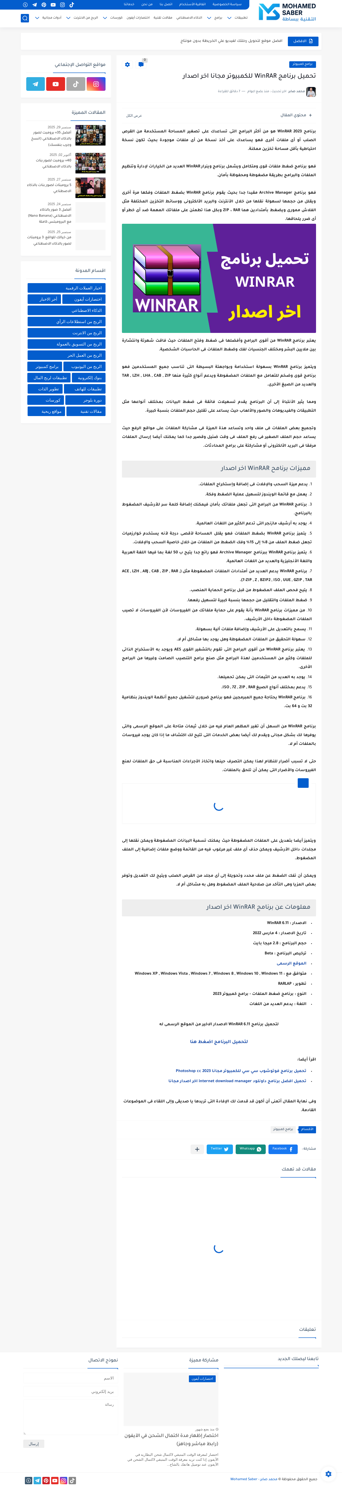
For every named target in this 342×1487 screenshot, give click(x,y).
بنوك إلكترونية (90, 377)
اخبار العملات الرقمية (84, 288)
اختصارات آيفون (138, 18)
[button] (283, 1149)
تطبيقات (241, 18)
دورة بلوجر (92, 400)
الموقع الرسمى (291, 964)
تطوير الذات (48, 389)
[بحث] (25, 18)
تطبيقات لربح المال (50, 377)
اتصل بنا (166, 5)
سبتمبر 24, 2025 (59, 204)
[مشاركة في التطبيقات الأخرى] (197, 1149)
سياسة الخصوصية (227, 5)
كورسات (116, 18)
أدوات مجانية (51, 18)
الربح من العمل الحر (85, 355)
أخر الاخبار (48, 299)
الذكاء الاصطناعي (189, 18)
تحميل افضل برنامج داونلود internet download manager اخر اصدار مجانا (237, 1081)
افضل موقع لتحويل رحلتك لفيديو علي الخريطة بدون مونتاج (231, 41)
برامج (218, 18)
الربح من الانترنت (86, 18)
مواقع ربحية (52, 411)
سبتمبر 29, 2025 (59, 127)
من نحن (147, 5)
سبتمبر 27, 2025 (59, 179)
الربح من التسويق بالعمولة (79, 344)
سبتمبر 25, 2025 (59, 232)
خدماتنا (129, 5)
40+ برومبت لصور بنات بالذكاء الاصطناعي (53, 164)
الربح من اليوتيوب (86, 366)
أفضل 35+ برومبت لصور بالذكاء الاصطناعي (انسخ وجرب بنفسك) (51, 139)
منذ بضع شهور (204, 1429)
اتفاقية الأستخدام (192, 5)
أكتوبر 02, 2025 (60, 155)
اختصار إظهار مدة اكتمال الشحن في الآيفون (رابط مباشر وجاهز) (171, 1440)
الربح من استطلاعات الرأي (79, 321)
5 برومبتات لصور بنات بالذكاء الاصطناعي (49, 188)
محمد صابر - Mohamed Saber (253, 1480)
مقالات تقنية (163, 18)
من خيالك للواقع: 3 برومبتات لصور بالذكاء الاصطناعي (49, 241)
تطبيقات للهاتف (88, 389)
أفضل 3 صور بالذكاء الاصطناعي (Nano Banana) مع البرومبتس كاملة (49, 216)
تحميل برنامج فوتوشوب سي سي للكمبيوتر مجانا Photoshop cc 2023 (241, 1071)
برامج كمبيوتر (302, 64)
